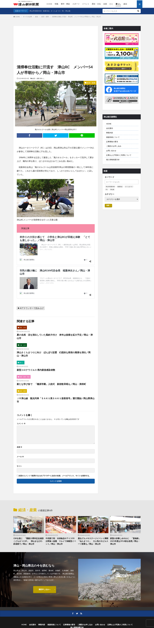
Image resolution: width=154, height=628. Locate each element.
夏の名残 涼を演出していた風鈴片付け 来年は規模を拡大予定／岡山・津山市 (55, 336)
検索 (107, 205)
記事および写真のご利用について (118, 155)
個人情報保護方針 (113, 160)
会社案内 (109, 128)
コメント (21, 423)
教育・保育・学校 (24, 377)
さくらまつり (56, 11)
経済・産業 (45, 17)
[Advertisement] (56, 37)
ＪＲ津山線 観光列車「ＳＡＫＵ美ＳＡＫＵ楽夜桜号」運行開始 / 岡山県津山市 (55, 400)
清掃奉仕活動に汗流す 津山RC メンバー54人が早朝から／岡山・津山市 (76, 17)
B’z (63, 11)
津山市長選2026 (35, 11)
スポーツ (76, 4)
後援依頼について (113, 137)
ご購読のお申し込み (113, 146)
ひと (111, 4)
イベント (85, 4)
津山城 (67, 11)
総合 (125, 4)
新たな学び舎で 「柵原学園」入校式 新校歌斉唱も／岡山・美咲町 (51, 384)
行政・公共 (23, 345)
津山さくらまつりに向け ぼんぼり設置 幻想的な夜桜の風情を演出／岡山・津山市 (53, 354)
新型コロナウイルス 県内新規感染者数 (36, 370)
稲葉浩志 (46, 11)
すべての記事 (27, 17)
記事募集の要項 (112, 142)
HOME (49, 4)
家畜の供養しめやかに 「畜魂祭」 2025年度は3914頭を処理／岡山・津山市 (125, 541)
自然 (105, 4)
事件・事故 (65, 4)
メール (20, 456)
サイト (19, 466)
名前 (19, 447)
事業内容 (109, 133)
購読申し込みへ (44, 589)
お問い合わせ (111, 151)
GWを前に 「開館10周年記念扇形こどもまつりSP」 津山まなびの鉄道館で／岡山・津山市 (28, 541)
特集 (56, 4)
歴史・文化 (96, 4)
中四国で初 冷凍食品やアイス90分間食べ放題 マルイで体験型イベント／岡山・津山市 (61, 541)
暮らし (118, 4)
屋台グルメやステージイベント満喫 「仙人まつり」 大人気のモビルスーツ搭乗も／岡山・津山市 (93, 541)
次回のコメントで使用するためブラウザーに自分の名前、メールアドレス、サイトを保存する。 (55, 476)
